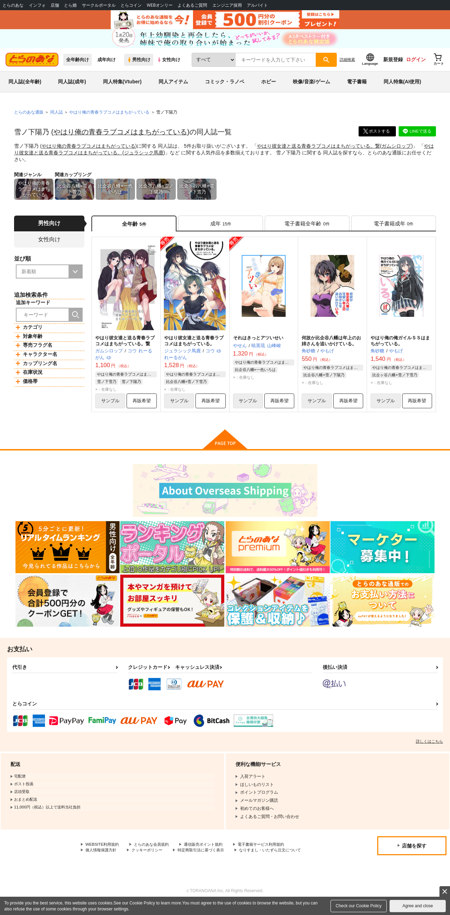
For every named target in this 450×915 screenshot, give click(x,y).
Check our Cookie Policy (359, 905)
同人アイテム (173, 86)
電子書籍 (357, 86)
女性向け (168, 63)
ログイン (416, 63)
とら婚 (70, 5)
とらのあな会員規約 (155, 849)
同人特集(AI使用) (402, 86)
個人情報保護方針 (102, 855)
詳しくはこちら (429, 746)
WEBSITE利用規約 (103, 849)
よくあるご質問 (192, 5)
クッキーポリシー (151, 855)
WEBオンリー (160, 5)
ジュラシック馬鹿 (143, 156)
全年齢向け (77, 63)
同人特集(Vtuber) (122, 86)
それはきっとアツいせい (258, 342)
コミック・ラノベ (224, 86)
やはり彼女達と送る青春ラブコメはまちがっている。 (194, 345)
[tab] (220, 227)
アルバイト (257, 5)
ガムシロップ (396, 150)
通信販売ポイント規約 (210, 849)
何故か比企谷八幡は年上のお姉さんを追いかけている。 (331, 345)
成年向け (106, 63)
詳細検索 (347, 64)
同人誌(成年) (72, 86)
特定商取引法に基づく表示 (208, 855)
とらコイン (131, 5)
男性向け (138, 63)
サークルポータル (99, 5)
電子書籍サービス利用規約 (272, 849)
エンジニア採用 (227, 5)
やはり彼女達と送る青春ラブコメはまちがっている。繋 (318, 150)
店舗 (55, 5)
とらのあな (13, 5)
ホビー (268, 86)
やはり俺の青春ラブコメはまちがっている (120, 136)
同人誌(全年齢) (24, 86)
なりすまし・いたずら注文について (119, 861)
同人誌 (56, 116)
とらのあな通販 (29, 116)
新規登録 (393, 63)
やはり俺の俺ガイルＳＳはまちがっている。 (400, 345)
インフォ (37, 5)
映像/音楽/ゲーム (311, 86)
